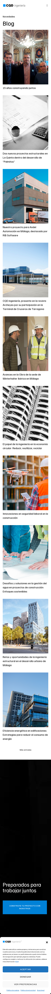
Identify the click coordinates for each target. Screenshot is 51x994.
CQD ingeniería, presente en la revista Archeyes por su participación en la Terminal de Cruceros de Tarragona (24, 305)
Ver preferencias (25, 984)
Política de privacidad (28, 990)
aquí (16, 962)
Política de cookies (13, 990)
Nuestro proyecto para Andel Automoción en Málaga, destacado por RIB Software (25, 231)
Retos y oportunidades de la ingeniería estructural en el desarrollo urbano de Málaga (25, 661)
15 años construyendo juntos (19, 88)
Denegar (25, 977)
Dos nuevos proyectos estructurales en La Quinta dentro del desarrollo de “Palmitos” (25, 157)
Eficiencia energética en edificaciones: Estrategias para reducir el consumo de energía (25, 734)
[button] (47, 942)
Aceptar (25, 969)
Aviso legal (40, 990)
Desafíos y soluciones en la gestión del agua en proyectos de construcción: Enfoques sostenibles (25, 587)
